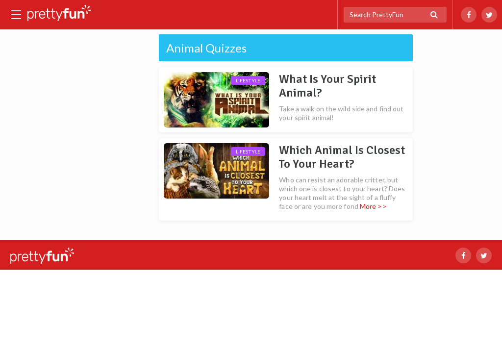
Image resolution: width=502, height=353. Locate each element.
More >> (373, 206)
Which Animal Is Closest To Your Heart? (342, 157)
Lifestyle (248, 80)
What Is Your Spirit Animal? (327, 86)
